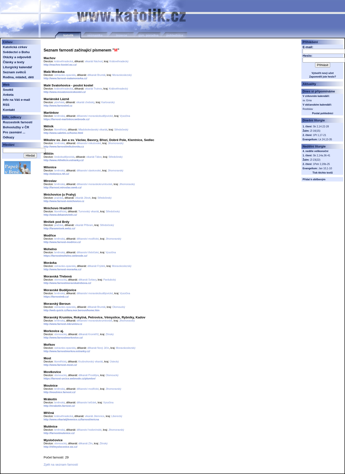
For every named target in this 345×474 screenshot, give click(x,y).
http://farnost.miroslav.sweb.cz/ (63, 187)
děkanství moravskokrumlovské (94, 184)
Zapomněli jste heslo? (322, 76)
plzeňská (59, 102)
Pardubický (109, 279)
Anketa (8, 94)
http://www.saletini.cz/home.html (63, 132)
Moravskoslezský (122, 74)
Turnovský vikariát (88, 211)
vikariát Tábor (94, 156)
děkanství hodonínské (89, 429)
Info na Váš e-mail (16, 100)
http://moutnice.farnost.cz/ (59, 392)
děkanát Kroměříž (89, 334)
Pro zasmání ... (14, 132)
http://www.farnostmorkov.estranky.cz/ (67, 351)
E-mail (307, 47)
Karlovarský (108, 102)
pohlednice (174, 35)
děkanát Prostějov (89, 375)
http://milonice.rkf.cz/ (56, 173)
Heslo (307, 55)
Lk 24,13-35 (325, 139)
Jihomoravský (115, 143)
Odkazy (8, 137)
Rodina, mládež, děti (18, 77)
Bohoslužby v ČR (16, 127)
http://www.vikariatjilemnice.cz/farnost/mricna (71, 419)
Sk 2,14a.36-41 (321, 155)
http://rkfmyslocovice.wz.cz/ (60, 446)
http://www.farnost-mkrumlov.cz (63, 323)
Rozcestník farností (17, 122)
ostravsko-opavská (64, 74)
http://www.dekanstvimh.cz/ (60, 214)
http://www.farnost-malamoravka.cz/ (65, 78)
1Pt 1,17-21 (319, 135)
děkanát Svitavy (87, 279)
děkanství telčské (86, 402)
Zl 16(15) (315, 130)
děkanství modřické (88, 238)
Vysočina (125, 115)
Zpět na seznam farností (61, 464)
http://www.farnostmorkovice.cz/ (63, 337)
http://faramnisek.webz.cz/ (59, 228)
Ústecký (114, 361)
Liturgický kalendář (17, 67)
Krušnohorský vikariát (90, 361)
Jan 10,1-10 (325, 168)
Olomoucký (118, 306)
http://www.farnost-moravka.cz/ (62, 269)
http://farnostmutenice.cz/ (59, 433)
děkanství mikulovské (89, 143)
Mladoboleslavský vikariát (92, 129)
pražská (58, 197)
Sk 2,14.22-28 (321, 126)
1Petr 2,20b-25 (321, 164)
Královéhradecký (118, 61)
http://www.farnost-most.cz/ (60, 364)
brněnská (59, 115)
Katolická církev (15, 47)
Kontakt (9, 110)
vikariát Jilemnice (94, 416)
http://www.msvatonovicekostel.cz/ (65, 91)
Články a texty (13, 62)
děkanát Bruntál (96, 74)
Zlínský (110, 334)
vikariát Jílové (83, 197)
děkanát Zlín (86, 443)
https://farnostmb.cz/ (56, 296)
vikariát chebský (85, 102)
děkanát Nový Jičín (98, 347)
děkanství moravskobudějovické (95, 115)
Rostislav (308, 108)
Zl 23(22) (315, 159)
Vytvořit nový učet (323, 73)
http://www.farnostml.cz (58, 105)
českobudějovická (64, 156)
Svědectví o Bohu (16, 52)
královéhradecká (63, 61)
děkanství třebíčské (88, 252)
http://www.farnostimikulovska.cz (64, 146)
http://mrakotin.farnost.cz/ (59, 405)
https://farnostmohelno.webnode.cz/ (65, 255)
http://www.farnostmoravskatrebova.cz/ (67, 283)
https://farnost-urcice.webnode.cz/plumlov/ (70, 378)
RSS (6, 105)
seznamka (95, 35)
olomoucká (60, 279)
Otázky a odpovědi (17, 57)
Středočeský (121, 129)
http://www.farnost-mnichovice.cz (64, 201)
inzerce (121, 35)
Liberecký (116, 416)
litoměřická (60, 129)
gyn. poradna (148, 35)
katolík (68, 35)
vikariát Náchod (93, 61)
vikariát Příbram (84, 225)
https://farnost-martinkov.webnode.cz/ (67, 119)
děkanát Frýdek (96, 266)
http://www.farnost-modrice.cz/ (62, 242)
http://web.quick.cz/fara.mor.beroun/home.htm (71, 310)
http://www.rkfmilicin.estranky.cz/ (64, 160)
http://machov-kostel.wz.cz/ (60, 64)
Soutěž (8, 89)
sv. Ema (307, 100)
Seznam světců (14, 72)
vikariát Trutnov (93, 88)
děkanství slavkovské (89, 170)
